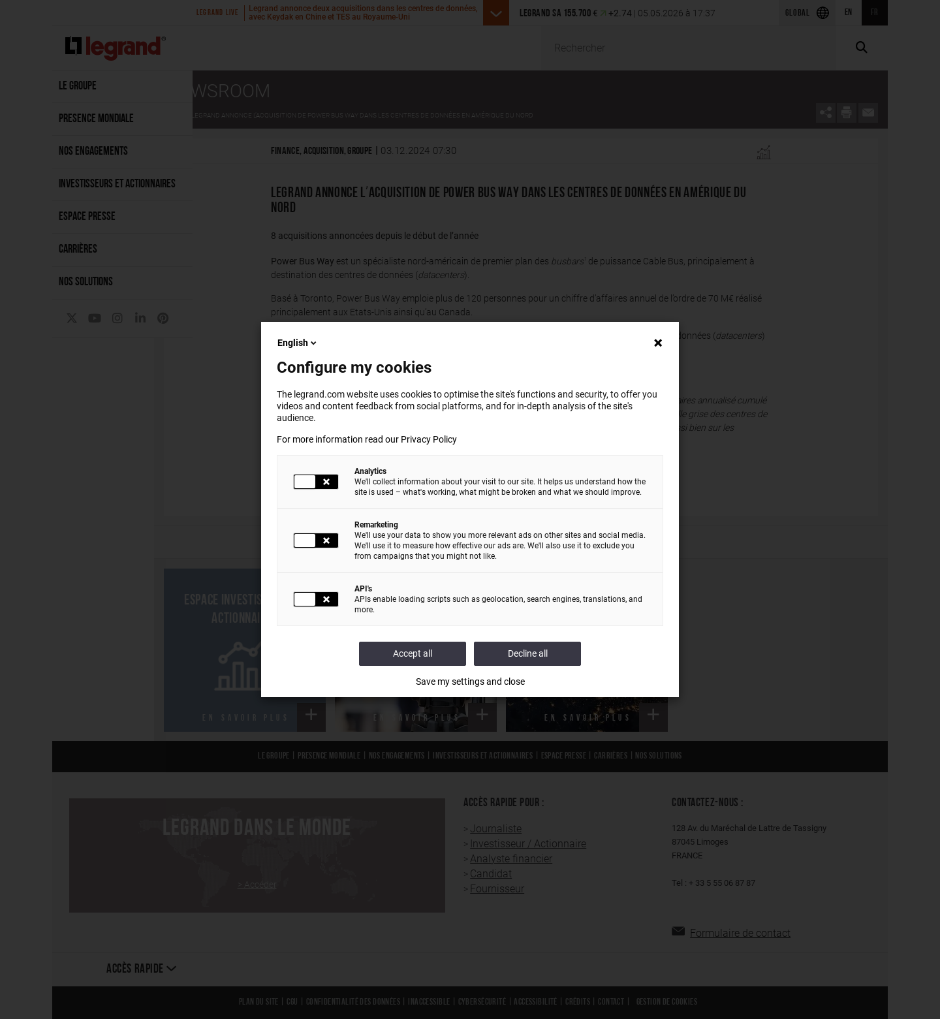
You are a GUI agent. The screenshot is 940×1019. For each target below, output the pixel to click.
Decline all (528, 653)
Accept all (412, 653)
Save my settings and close (470, 681)
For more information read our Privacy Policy (367, 439)
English (298, 342)
